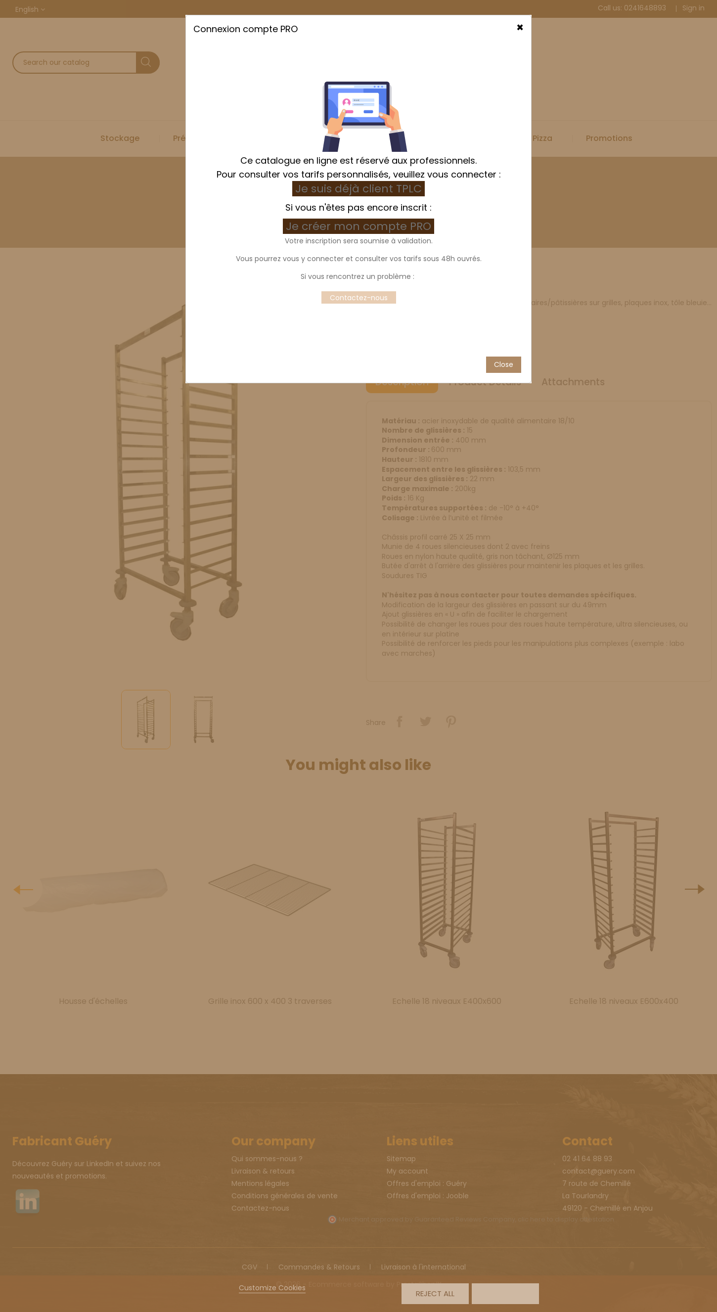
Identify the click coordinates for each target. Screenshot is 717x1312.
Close (503, 346)
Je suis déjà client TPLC (358, 170)
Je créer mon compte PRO (360, 207)
